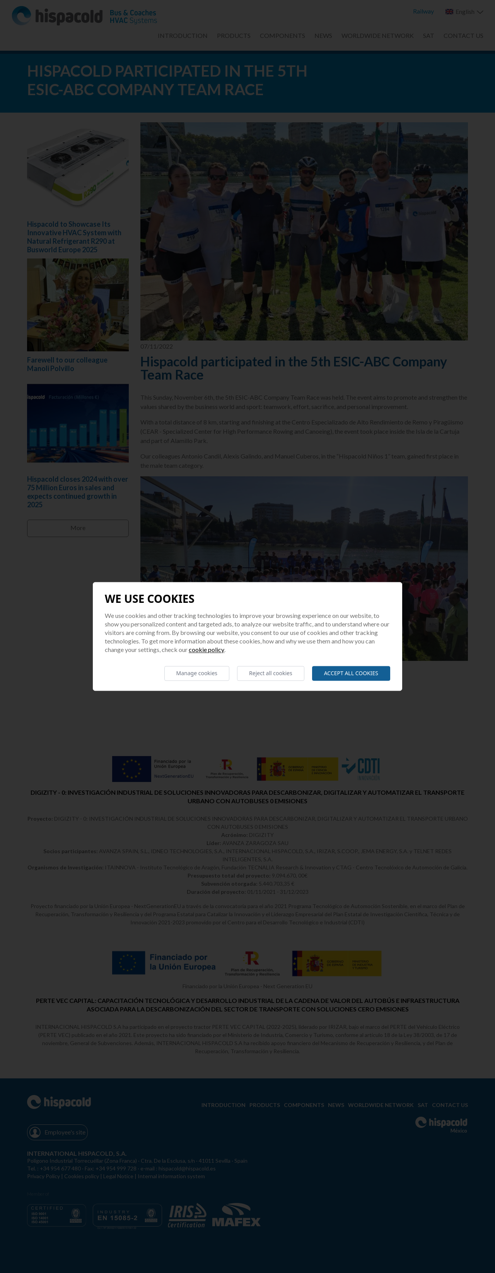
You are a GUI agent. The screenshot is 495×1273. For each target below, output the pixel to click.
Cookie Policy (206, 649)
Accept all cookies (351, 673)
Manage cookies (197, 673)
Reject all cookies (270, 673)
